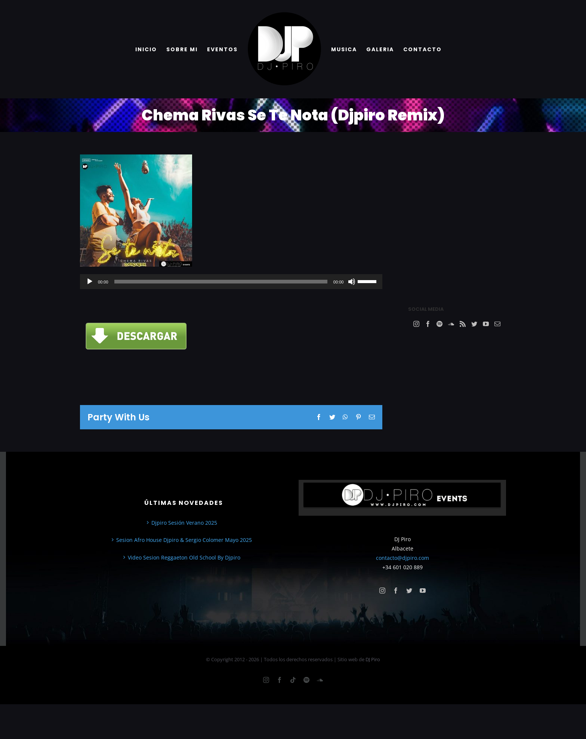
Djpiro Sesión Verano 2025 (184, 522)
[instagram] (382, 591)
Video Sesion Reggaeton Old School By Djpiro (184, 557)
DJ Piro (373, 659)
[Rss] (463, 324)
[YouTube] (486, 324)
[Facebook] (428, 324)
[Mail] (497, 324)
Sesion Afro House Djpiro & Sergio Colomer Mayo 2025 (184, 539)
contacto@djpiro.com (402, 557)
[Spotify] (439, 324)
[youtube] (423, 591)
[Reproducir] (89, 281)
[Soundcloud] (451, 324)
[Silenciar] (351, 281)
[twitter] (409, 591)
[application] (231, 281)
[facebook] (396, 591)
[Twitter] (474, 324)
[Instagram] (416, 324)
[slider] (220, 281)
